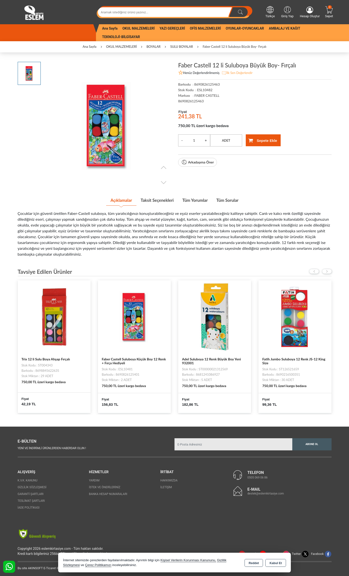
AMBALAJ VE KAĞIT (284, 28)
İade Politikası (29, 507)
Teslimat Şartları (31, 500)
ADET (226, 140)
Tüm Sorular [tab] (231, 200)
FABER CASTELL (206, 95)
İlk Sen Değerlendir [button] (237, 73)
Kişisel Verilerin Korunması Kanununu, (188, 560)
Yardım (94, 480)
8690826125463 (191, 101)
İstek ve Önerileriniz (104, 486)
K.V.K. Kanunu (28, 480)
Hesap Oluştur (310, 12)
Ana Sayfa (110, 28)
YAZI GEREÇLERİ (172, 28)
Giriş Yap (287, 11)
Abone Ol (311, 443)
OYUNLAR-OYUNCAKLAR (245, 28)
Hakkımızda (168, 480)
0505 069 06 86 (257, 477)
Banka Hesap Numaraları (108, 493)
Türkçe (270, 11)
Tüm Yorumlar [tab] (196, 200)
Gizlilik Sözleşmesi (32, 486)
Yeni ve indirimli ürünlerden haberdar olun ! (52, 447)
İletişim (166, 486)
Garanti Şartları (31, 493)
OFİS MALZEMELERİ (205, 28)
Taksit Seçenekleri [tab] (156, 200)
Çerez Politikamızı (98, 565)
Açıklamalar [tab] (117, 200)
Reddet (254, 563)
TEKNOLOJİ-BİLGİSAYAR (121, 37)
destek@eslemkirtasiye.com (265, 493)
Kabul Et (276, 563)
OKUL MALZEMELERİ (138, 28)
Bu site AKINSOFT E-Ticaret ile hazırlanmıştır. (49, 567)
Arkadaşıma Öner (197, 162)
